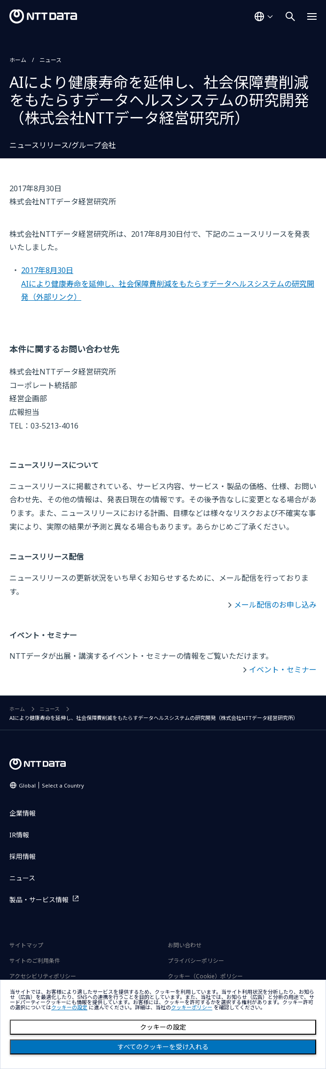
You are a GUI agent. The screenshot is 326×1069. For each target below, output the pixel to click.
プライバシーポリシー (196, 961)
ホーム (17, 60)
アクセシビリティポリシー (42, 976)
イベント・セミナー (283, 669)
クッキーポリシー (191, 1008)
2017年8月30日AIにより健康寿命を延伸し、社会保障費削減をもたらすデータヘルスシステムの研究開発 (167, 283)
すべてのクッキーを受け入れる (163, 1047)
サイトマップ (26, 945)
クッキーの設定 (163, 1027)
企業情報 (22, 813)
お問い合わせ (185, 945)
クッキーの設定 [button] (69, 1008)
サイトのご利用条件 (34, 961)
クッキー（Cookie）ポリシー (205, 976)
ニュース (50, 60)
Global (51, 785)
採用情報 (22, 856)
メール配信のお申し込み (275, 605)
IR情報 (19, 834)
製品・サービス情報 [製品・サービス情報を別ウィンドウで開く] (39, 899)
